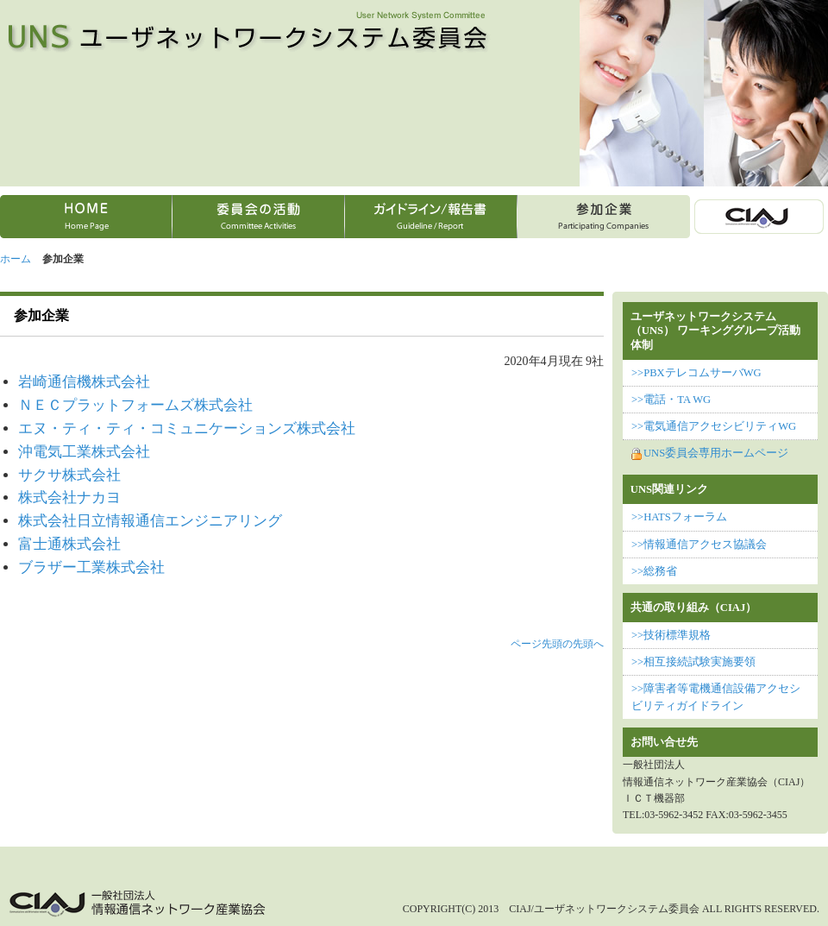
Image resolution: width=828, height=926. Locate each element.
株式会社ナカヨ (69, 497)
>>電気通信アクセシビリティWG (713, 426)
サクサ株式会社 (69, 475)
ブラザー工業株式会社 (91, 567)
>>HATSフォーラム (679, 517)
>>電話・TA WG (671, 400)
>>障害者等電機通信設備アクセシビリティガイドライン (715, 697)
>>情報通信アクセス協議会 (699, 545)
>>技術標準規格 (671, 635)
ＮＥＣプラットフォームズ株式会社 (135, 405)
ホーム (15, 259)
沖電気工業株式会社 (84, 452)
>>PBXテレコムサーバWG (696, 373)
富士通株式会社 (69, 544)
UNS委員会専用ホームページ (709, 454)
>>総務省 (654, 571)
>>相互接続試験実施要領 (693, 662)
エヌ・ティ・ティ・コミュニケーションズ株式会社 (186, 428)
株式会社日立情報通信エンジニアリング (150, 521)
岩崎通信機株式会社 (84, 382)
